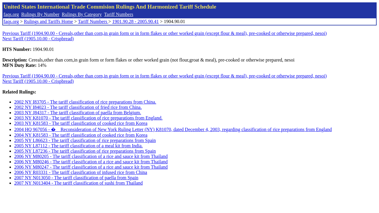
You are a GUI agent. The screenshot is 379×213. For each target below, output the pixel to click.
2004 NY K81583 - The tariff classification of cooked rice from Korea (80, 135)
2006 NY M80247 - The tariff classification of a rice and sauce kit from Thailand (91, 167)
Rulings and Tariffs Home (48, 21)
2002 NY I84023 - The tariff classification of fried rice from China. (78, 107)
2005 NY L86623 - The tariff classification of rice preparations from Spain (85, 140)
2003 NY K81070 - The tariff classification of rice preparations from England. (88, 117)
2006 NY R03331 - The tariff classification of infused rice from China (80, 172)
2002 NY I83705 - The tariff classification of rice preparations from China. (85, 101)
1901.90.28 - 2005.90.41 (135, 21)
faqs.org (11, 14)
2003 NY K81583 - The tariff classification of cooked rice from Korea (80, 123)
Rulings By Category (82, 14)
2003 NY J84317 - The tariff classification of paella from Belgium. (77, 112)
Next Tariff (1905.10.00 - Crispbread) (38, 38)
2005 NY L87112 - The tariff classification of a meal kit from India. (78, 145)
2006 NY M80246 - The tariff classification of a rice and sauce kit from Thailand (91, 161)
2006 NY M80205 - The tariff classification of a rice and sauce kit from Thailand (91, 156)
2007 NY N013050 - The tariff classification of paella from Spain (76, 177)
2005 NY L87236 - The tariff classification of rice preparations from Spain (85, 151)
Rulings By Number (40, 14)
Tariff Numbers (118, 14)
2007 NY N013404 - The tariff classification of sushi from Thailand (78, 182)
